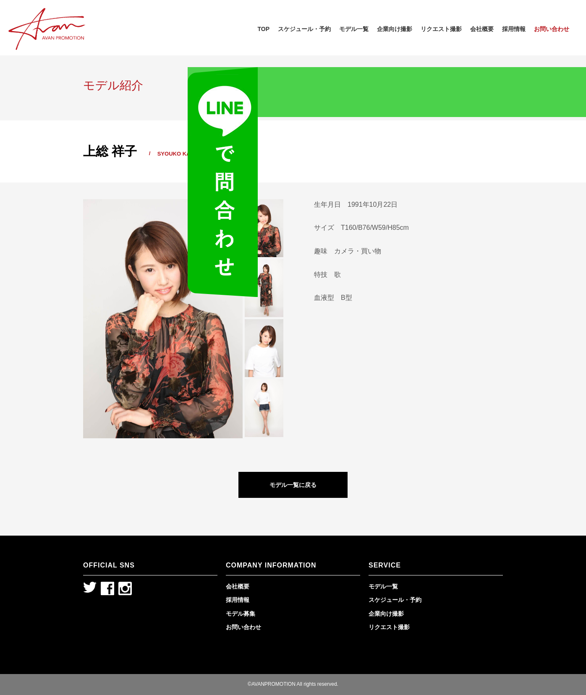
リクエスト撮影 (441, 29)
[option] (163, 318)
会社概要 (482, 29)
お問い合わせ (551, 29)
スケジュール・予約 (304, 29)
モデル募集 (240, 613)
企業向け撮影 (394, 29)
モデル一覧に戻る (293, 485)
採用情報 (514, 29)
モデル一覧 (354, 29)
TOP (263, 29)
